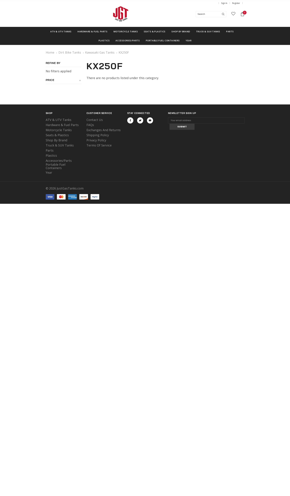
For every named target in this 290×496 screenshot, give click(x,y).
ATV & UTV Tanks (58, 119)
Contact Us (94, 119)
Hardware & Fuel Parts (62, 125)
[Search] (223, 14)
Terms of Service (99, 145)
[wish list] (233, 14)
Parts (50, 150)
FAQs (90, 125)
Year (49, 172)
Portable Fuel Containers (55, 166)
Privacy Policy (96, 140)
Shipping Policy (97, 135)
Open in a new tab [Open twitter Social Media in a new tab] (140, 120)
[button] (63, 81)
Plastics (51, 155)
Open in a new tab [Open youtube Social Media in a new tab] (150, 120)
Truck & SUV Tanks (60, 145)
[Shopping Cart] (242, 14)
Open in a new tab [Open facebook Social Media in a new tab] (130, 120)
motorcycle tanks (59, 130)
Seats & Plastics (57, 135)
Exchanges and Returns (103, 130)
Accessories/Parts (59, 160)
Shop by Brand (56, 140)
